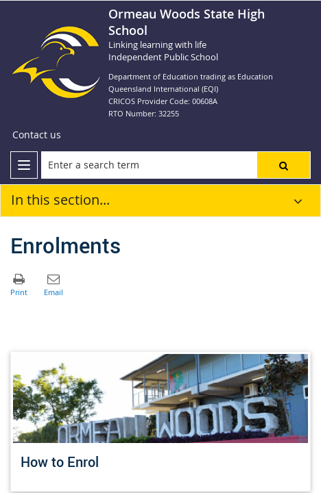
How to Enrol (60, 462)
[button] (284, 165)
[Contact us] (36, 135)
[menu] (24, 165)
